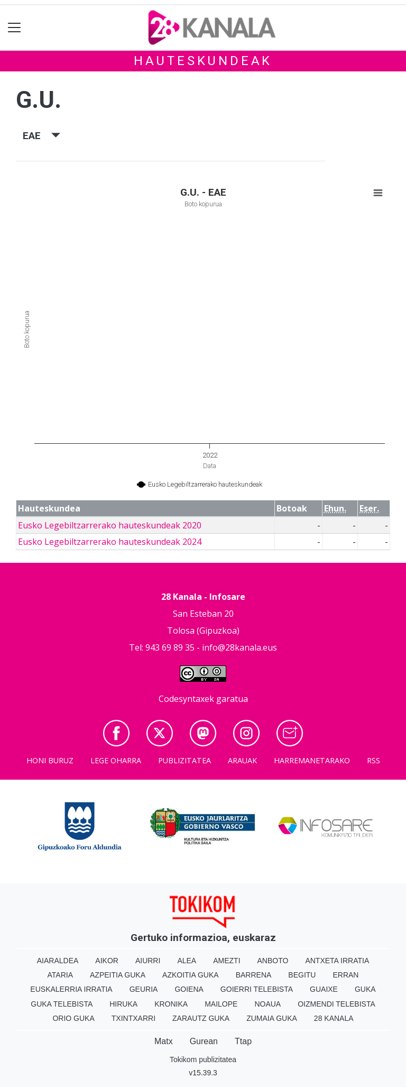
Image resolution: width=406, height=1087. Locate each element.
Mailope (221, 1004)
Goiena (188, 989)
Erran (345, 975)
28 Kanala (334, 1018)
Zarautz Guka (200, 1018)
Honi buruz (49, 760)
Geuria (144, 989)
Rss (373, 760)
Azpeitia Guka (117, 975)
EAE (41, 136)
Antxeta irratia (337, 960)
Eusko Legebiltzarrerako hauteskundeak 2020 (109, 525)
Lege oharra (115, 760)
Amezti (226, 960)
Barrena (254, 975)
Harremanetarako (312, 760)
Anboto (273, 960)
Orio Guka (73, 1018)
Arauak (242, 760)
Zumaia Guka (271, 1018)
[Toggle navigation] (14, 28)
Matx (163, 1041)
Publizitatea (184, 760)
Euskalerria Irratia (71, 989)
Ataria (60, 975)
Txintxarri (133, 1018)
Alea (186, 960)
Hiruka (123, 1004)
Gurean (204, 1041)
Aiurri (147, 960)
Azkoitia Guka (190, 975)
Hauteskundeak (203, 60)
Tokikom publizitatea (203, 1059)
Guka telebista (62, 1004)
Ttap (243, 1041)
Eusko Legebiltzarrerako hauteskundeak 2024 (109, 541)
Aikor (106, 960)
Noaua (267, 1004)
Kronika (171, 1004)
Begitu (302, 975)
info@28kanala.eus (239, 647)
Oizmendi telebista (336, 1004)
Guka (365, 989)
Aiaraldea (58, 960)
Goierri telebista (256, 989)
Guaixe (324, 989)
